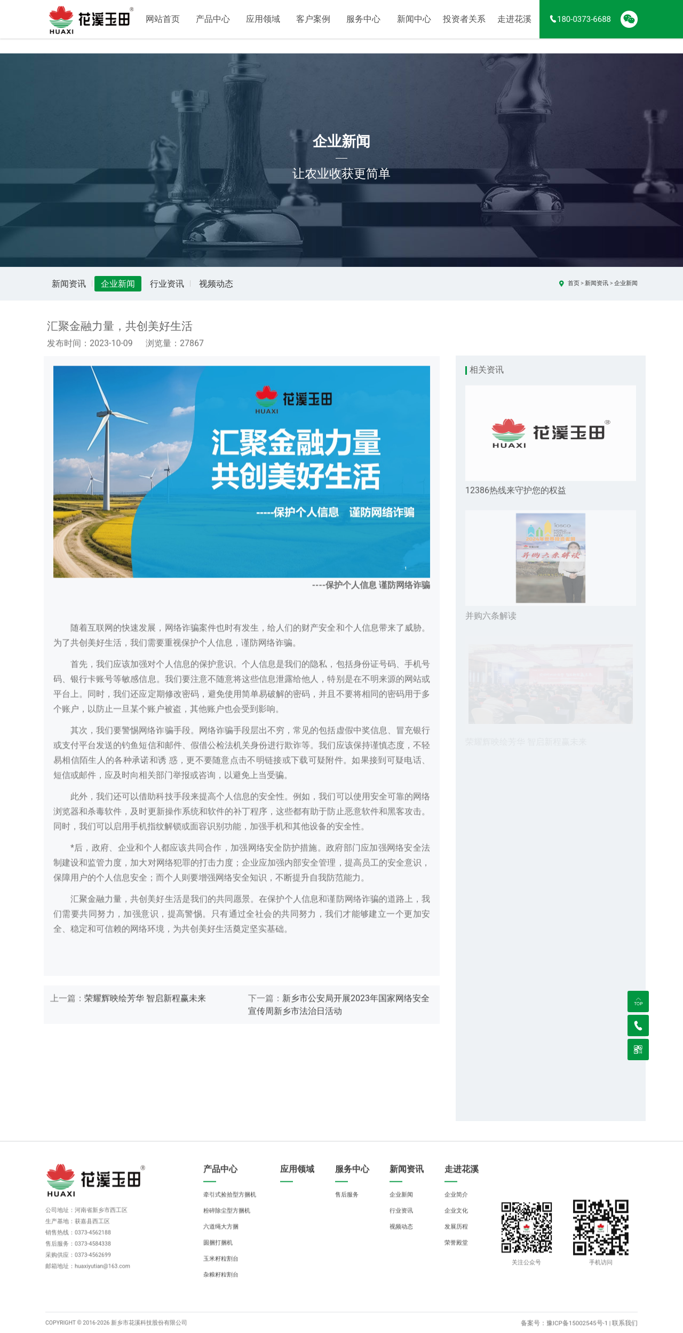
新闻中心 (414, 26)
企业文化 (456, 1220)
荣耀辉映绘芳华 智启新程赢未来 (145, 1008)
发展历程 (456, 1236)
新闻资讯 (69, 284)
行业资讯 (167, 284)
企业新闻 (118, 284)
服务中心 (363, 26)
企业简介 (456, 1204)
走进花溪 (514, 26)
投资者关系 (464, 26)
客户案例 (313, 26)
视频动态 (216, 284)
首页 (573, 283)
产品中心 (213, 26)
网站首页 (163, 26)
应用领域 (263, 26)
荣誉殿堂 (456, 1252)
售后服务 (347, 1204)
